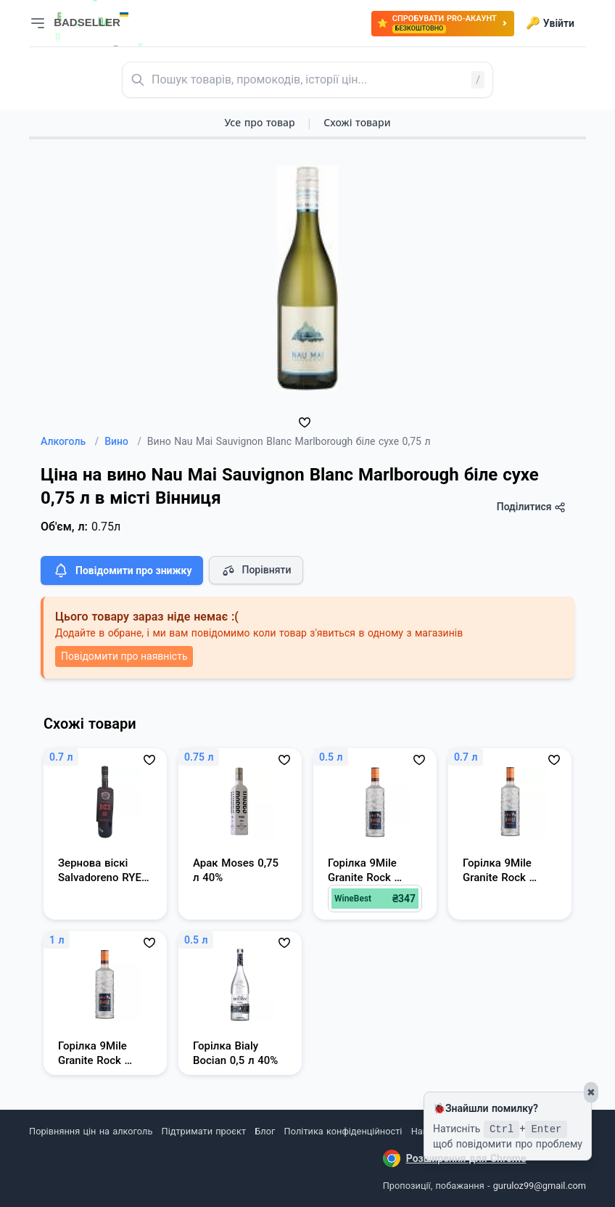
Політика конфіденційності (343, 1131)
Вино (122, 441)
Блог (265, 1131)
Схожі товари (356, 122)
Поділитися (531, 507)
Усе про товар (259, 122)
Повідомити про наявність (124, 656)
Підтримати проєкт (204, 1131)
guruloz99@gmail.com (539, 1185)
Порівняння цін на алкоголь (90, 1131)
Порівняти (256, 570)
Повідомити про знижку (121, 570)
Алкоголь (70, 441)
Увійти (550, 23)
